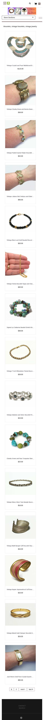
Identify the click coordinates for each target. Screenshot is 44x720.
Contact (22, 706)
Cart (36, 3)
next (23, 689)
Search (22, 708)
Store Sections (18, 17)
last (31, 689)
